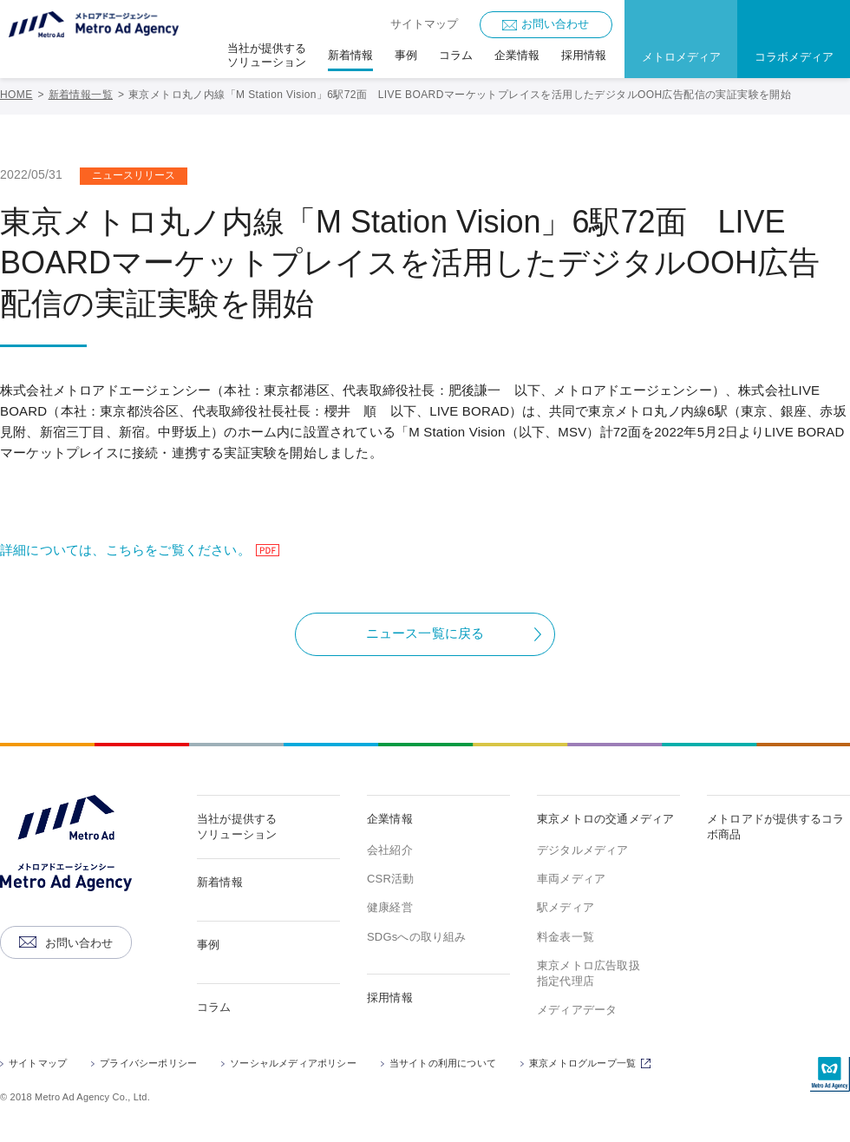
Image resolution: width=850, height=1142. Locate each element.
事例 (208, 944)
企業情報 (390, 818)
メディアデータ (577, 1009)
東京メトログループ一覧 (592, 1065)
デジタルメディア (583, 849)
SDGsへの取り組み (417, 936)
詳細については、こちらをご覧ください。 (142, 549)
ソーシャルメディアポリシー (293, 1063)
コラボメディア (794, 56)
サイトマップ (424, 23)
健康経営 (390, 907)
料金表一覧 (565, 936)
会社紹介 (390, 849)
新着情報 (220, 882)
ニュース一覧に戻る (425, 633)
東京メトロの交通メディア (605, 818)
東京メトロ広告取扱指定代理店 (588, 973)
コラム (214, 1007)
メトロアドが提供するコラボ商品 (775, 826)
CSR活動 (390, 878)
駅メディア (565, 907)
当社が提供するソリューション (237, 826)
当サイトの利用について (442, 1063)
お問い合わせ (555, 23)
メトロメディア (681, 56)
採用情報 (390, 997)
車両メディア (571, 878)
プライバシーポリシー (148, 1063)
